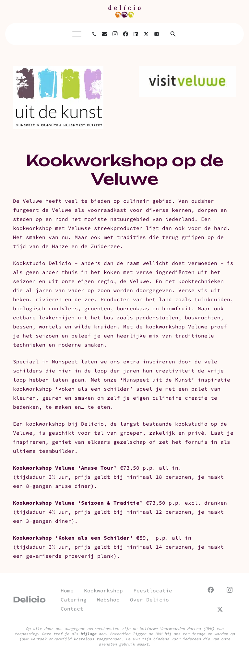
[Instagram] (115, 34)
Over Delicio (149, 599)
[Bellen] (94, 34)
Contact (72, 608)
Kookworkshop (103, 590)
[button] (77, 34)
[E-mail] (105, 34)
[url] (124, 11)
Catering (74, 599)
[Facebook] (125, 34)
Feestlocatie (152, 590)
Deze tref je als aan (73, 633)
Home (67, 590)
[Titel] (156, 34)
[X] (146, 34)
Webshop (108, 599)
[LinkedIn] (136, 34)
